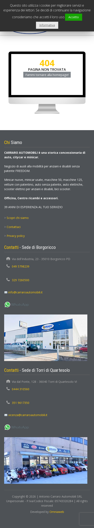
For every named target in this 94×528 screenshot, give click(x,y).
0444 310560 (20, 389)
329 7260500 (20, 280)
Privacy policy (16, 236)
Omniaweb (56, 512)
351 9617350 (20, 403)
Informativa (47, 25)
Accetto (73, 17)
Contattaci (14, 227)
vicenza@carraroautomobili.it (27, 415)
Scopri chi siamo (18, 218)
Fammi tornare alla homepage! (47, 75)
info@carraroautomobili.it (25, 292)
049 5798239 (20, 266)
